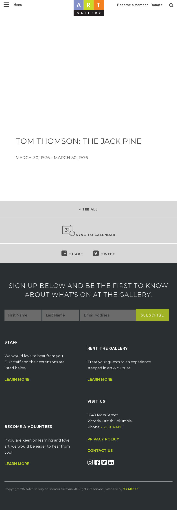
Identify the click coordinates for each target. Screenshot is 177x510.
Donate (157, 5)
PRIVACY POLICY (103, 439)
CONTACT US (100, 451)
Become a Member (132, 5)
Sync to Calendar (89, 231)
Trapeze (131, 489)
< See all (88, 209)
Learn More (16, 379)
